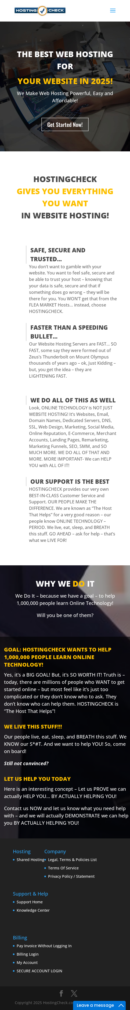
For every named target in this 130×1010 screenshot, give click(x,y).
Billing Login (28, 954)
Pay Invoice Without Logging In (44, 945)
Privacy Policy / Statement (71, 876)
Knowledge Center (33, 910)
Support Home (30, 901)
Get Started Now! (65, 124)
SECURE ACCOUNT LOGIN (39, 970)
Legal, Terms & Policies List (72, 859)
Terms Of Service (63, 867)
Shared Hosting (30, 859)
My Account (27, 962)
